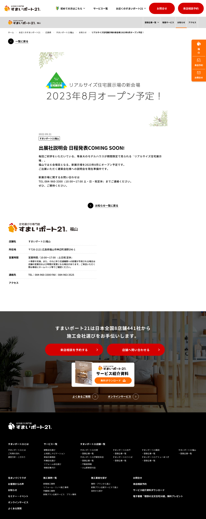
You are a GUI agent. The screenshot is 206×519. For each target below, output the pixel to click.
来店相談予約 (191, 8)
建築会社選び (49, 449)
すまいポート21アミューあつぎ (155, 457)
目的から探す (97, 490)
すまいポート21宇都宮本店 (92, 457)
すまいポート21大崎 (89, 449)
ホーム (11, 32)
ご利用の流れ (14, 453)
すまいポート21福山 (65, 32)
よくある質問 (15, 508)
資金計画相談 (49, 457)
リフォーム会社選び (52, 464)
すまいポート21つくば (122, 457)
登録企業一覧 (150, 22)
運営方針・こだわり (16, 457)
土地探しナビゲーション (54, 453)
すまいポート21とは (18, 444)
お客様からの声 (16, 484)
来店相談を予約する (74, 350)
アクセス (192, 22)
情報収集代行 (49, 467)
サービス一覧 (100, 8)
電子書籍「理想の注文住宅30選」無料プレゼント (158, 496)
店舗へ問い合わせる (136, 350)
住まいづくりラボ (17, 477)
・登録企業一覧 (87, 453)
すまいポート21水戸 (122, 449)
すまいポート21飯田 (150, 449)
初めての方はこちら (68, 8)
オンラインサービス (18, 502)
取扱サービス (168, 22)
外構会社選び (49, 460)
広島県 (48, 32)
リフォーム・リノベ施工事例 (55, 487)
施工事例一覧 (50, 477)
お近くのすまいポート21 (129, 8)
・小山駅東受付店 (88, 467)
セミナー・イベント (18, 496)
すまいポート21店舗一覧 (92, 444)
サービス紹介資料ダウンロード (149, 490)
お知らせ (181, 22)
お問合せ (162, 8)
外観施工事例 (49, 490)
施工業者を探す (99, 477)
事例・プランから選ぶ (100, 483)
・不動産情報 (86, 464)
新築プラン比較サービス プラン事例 (59, 494)
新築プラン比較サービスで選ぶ (104, 487)
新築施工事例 (49, 483)
